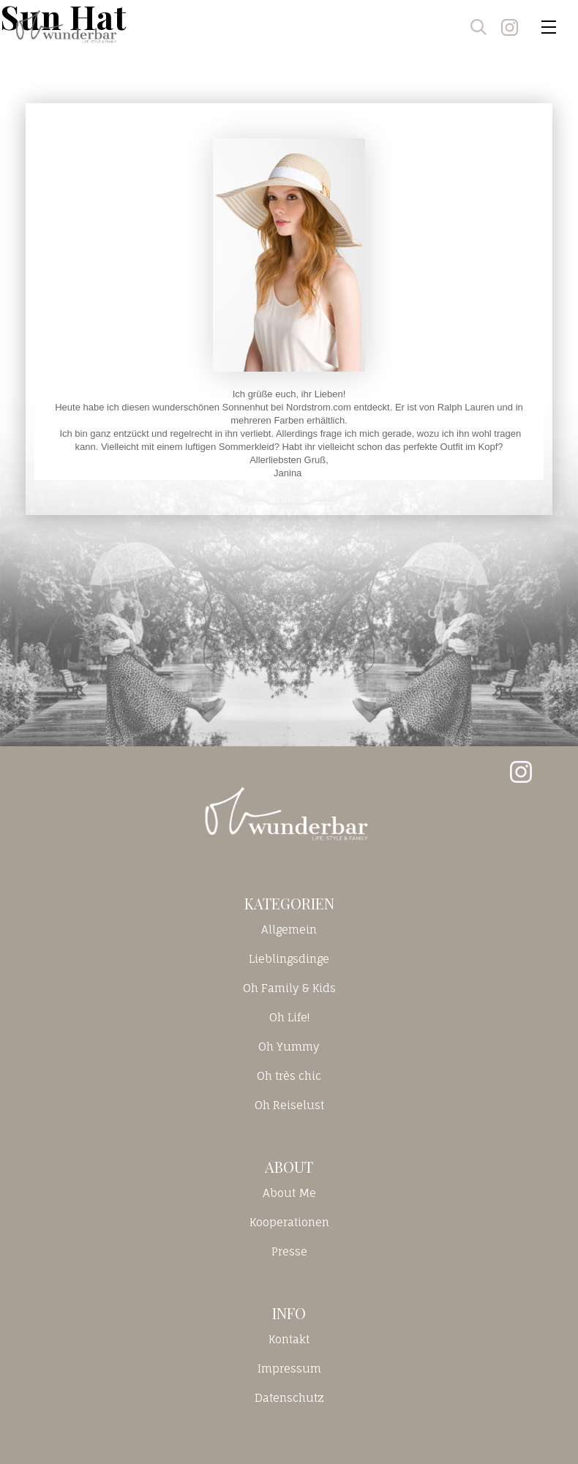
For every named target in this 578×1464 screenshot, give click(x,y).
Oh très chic (289, 1076)
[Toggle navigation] (549, 27)
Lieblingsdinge (289, 959)
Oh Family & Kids (289, 988)
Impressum (289, 1368)
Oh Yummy (289, 1047)
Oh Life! (289, 1017)
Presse (289, 1251)
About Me (289, 1193)
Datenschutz (289, 1398)
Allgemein (289, 929)
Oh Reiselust (289, 1105)
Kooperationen (289, 1222)
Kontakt (289, 1339)
